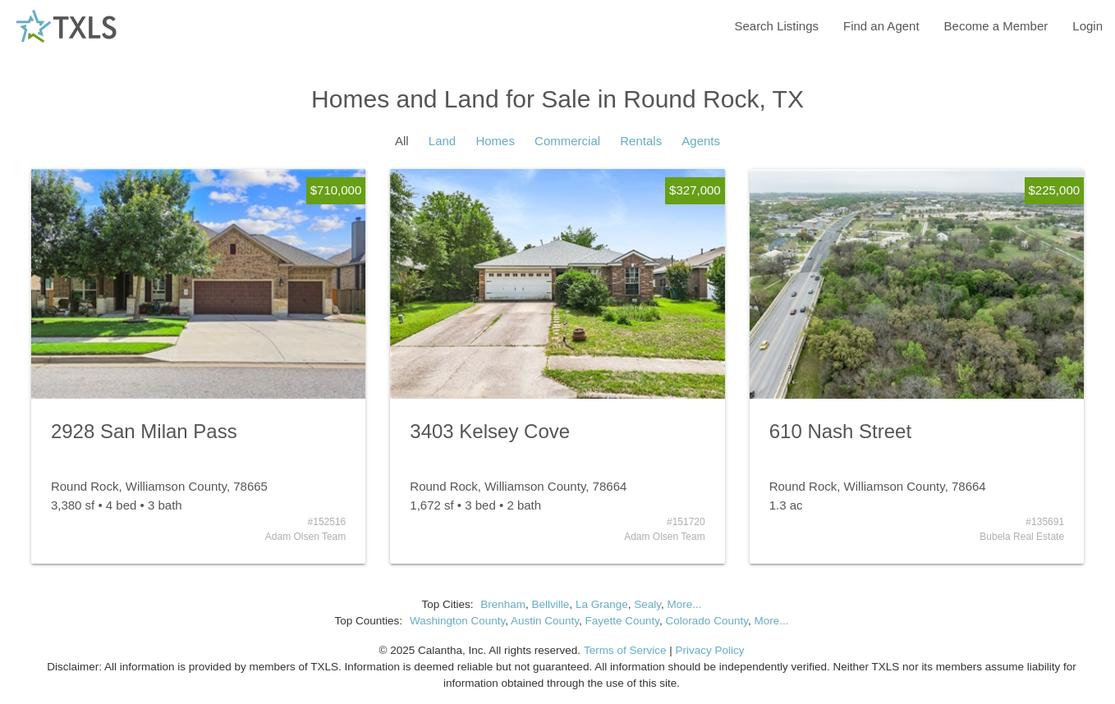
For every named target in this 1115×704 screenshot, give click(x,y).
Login (1087, 26)
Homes (495, 141)
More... (684, 604)
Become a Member (996, 26)
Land (442, 141)
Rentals (641, 141)
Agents (700, 141)
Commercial (567, 141)
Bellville (551, 604)
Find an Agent (881, 26)
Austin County (545, 621)
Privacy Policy (709, 650)
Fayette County (622, 621)
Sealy (647, 604)
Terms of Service (625, 650)
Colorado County (707, 621)
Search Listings (776, 26)
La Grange (602, 604)
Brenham (502, 604)
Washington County (457, 621)
